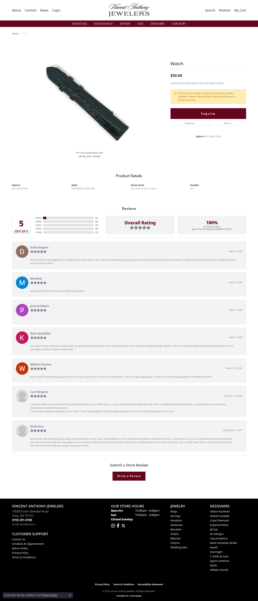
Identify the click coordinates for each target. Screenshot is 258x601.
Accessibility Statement (150, 584)
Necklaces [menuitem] (176, 525)
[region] (89, 94)
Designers (158, 24)
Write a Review (129, 476)
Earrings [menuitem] (175, 516)
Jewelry (125, 24)
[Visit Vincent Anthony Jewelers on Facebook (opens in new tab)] (118, 526)
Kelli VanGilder (40, 333)
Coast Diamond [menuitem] (219, 520)
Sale (140, 24)
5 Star (38, 217)
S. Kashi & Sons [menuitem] (219, 556)
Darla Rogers (39, 247)
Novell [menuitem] (214, 547)
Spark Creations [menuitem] (219, 561)
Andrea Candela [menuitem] (219, 516)
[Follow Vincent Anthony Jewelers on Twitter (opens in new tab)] (123, 526)
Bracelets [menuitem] (176, 529)
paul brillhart (39, 306)
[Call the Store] (22, 520)
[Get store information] (23, 524)
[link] (16, 10)
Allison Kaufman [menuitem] (220, 511)
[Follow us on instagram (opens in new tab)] (113, 526)
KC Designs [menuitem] (217, 534)
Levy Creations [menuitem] (219, 538)
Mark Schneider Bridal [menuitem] (223, 543)
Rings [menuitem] (173, 511)
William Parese (40, 364)
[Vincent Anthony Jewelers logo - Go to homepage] (129, 10)
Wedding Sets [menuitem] (178, 547)
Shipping (189, 123)
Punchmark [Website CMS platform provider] (135, 596)
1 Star (38, 232)
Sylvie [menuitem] (213, 565)
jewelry (15, 33)
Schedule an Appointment (28, 543)
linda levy (37, 426)
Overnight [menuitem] (216, 552)
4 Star (38, 221)
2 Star (38, 228)
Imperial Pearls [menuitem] (219, 525)
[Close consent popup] (70, 595)
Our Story (179, 24)
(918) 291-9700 (89, 156)
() (96, 217)
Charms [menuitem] (175, 543)
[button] (56, 10)
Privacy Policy (20, 552)
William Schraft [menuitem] (219, 570)
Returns (228, 123)
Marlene (36, 278)
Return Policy (20, 548)
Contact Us (18, 539)
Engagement (103, 24)
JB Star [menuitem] (214, 529)
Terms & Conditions (24, 557)
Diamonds (79, 24)
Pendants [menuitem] (176, 520)
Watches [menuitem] (175, 538)
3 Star (38, 225)
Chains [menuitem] (174, 534)
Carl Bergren (39, 392)
